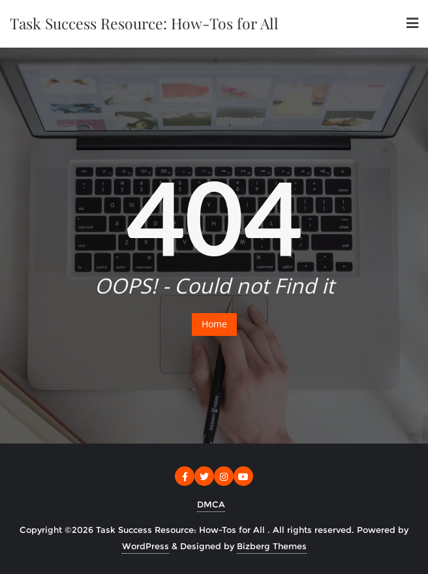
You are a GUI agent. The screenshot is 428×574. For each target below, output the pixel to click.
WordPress (145, 546)
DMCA (211, 504)
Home (214, 324)
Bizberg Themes (272, 546)
